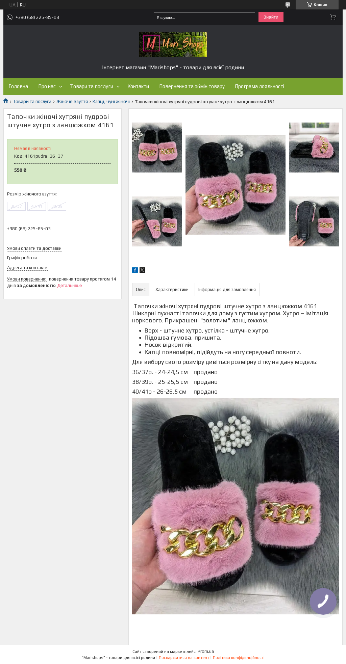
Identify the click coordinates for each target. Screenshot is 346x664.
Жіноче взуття (72, 101)
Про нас (47, 86)
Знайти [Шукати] (271, 17)
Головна (18, 86)
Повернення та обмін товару (192, 86)
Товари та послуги (91, 86)
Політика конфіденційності (239, 657)
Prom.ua (206, 651)
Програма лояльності (259, 86)
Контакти (138, 86)
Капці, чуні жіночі (111, 101)
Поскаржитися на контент (184, 657)
